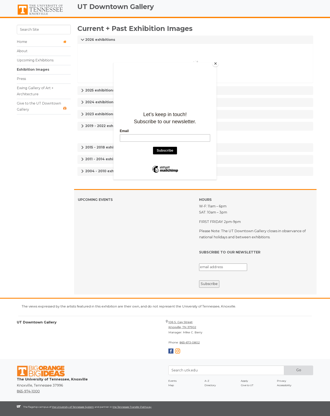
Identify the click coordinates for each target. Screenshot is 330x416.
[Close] (215, 63)
